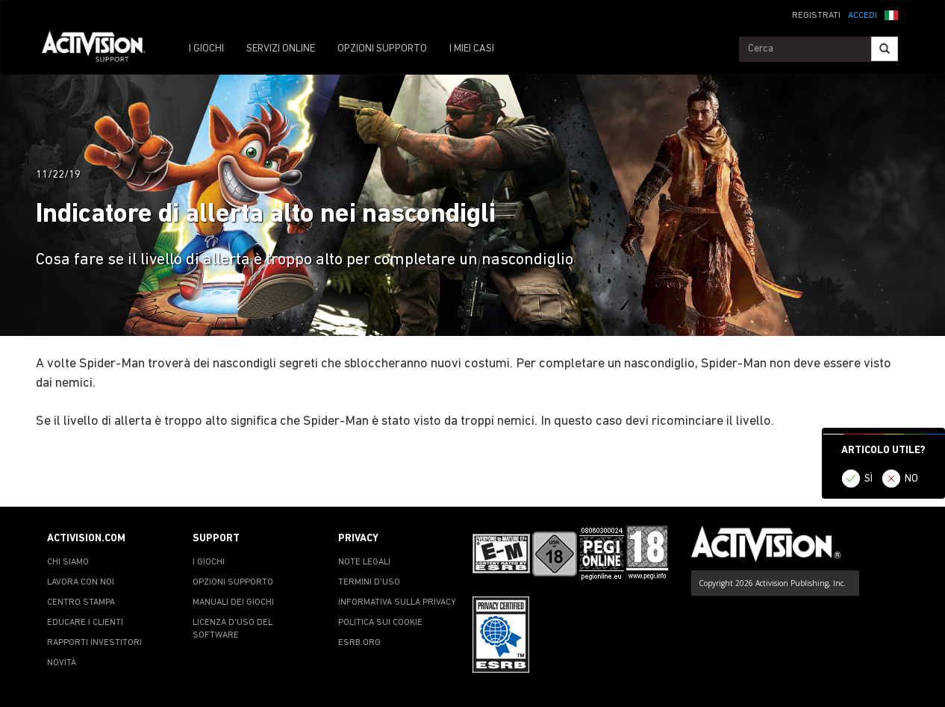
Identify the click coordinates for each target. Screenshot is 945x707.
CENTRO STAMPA (81, 602)
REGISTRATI (816, 15)
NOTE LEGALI (364, 562)
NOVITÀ (61, 662)
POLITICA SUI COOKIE (380, 622)
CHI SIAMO (68, 562)
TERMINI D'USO (369, 582)
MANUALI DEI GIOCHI (233, 602)
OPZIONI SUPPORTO (382, 48)
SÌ (868, 479)
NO (911, 479)
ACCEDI (862, 15)
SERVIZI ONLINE (280, 48)
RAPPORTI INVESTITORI (94, 642)
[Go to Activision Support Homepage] (101, 49)
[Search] (884, 49)
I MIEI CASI (471, 48)
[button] (891, 14)
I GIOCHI (206, 48)
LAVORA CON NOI (80, 582)
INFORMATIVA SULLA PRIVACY (397, 602)
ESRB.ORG (359, 642)
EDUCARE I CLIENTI (85, 622)
